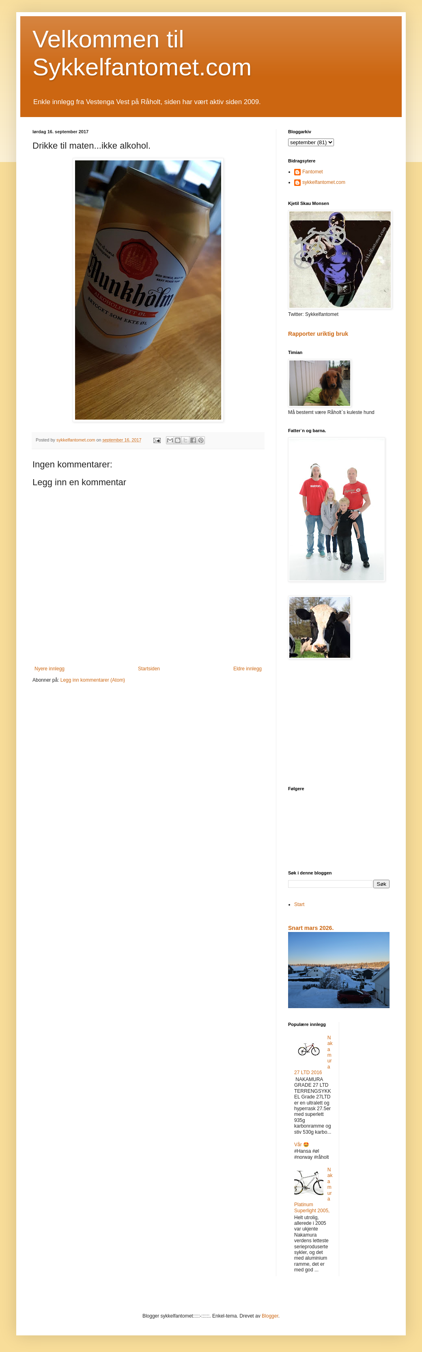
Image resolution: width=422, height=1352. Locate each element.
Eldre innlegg (247, 669)
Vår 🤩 (301, 1144)
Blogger (270, 1316)
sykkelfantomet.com (323, 182)
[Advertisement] (339, 723)
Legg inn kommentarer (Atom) (92, 680)
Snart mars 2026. (311, 928)
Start (299, 904)
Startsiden (149, 669)
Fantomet (312, 172)
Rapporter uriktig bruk (318, 334)
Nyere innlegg (49, 669)
